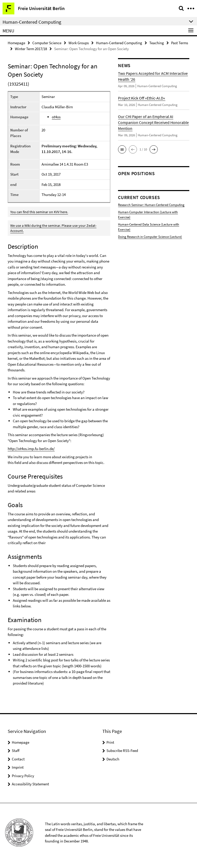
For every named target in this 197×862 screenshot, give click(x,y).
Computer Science (46, 42)
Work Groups (78, 42)
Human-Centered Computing (119, 42)
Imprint (18, 767)
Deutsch (112, 759)
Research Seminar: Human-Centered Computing (151, 205)
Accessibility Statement (30, 784)
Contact (18, 759)
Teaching (156, 42)
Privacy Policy (23, 775)
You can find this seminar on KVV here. (39, 212)
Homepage (16, 42)
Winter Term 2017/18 (31, 48)
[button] (122, 149)
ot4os (56, 116)
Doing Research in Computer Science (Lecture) (150, 237)
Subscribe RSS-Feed (122, 750)
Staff (15, 750)
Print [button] (110, 742)
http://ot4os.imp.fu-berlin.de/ (31, 448)
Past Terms (179, 42)
